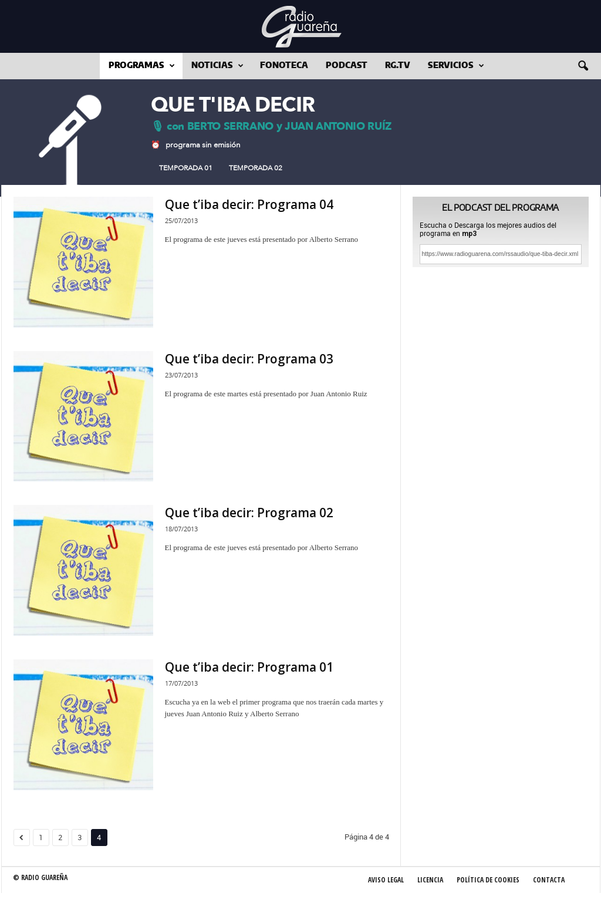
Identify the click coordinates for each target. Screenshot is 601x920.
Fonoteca (284, 66)
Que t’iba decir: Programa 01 (249, 667)
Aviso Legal (386, 880)
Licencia (430, 880)
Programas (142, 66)
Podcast (346, 66)
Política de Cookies (488, 880)
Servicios (456, 66)
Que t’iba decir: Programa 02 (249, 512)
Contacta (549, 880)
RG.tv (397, 66)
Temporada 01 (185, 168)
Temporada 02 (255, 168)
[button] (583, 66)
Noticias (217, 66)
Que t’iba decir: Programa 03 (249, 359)
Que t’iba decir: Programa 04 (249, 204)
